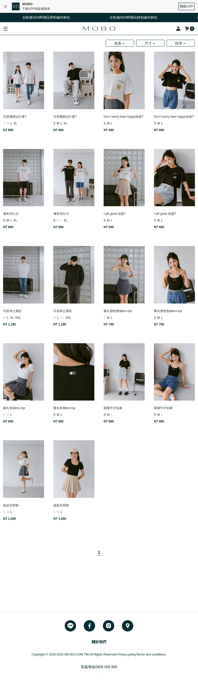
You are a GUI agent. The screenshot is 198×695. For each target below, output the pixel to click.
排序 (178, 43)
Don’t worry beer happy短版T (124, 116)
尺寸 (148, 43)
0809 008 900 (106, 667)
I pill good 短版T (115, 213)
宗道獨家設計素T (15, 116)
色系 (117, 43)
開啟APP (186, 6)
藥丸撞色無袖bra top (118, 311)
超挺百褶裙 (11, 505)
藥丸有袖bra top (14, 408)
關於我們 (99, 642)
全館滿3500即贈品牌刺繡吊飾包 (48, 17)
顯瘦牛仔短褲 (113, 408)
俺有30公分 (11, 213)
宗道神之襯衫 (12, 311)
